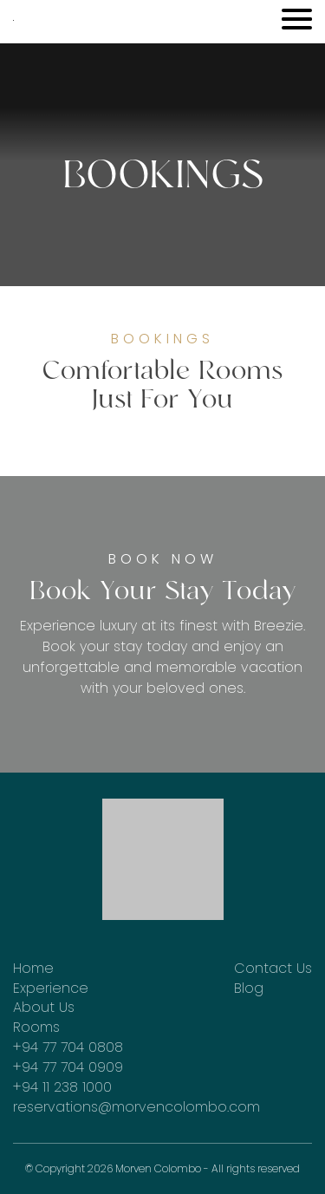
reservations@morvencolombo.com (136, 1107)
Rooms (36, 1027)
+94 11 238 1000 (62, 1087)
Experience (50, 988)
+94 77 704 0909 (68, 1067)
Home (33, 968)
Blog (248, 988)
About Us (44, 1007)
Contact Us (273, 968)
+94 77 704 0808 (68, 1047)
